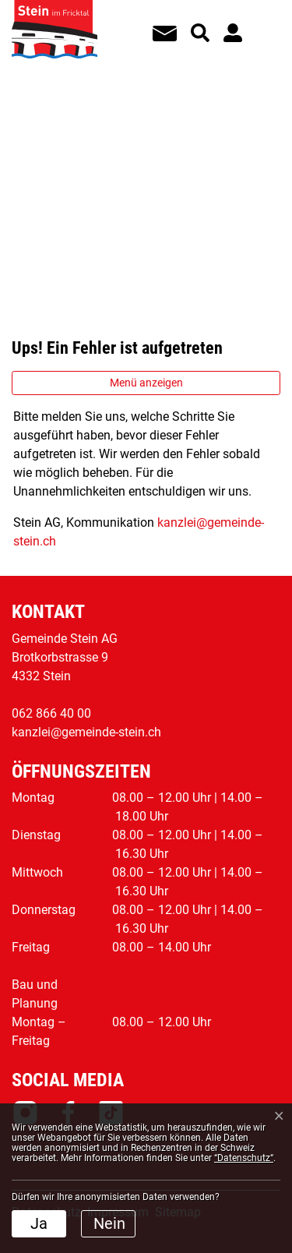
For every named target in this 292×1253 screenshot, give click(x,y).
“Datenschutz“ (243, 1157)
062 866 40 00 (51, 713)
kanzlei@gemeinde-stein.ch (86, 732)
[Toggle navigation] (261, 22)
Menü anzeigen (146, 382)
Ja (38, 1223)
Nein (109, 1223)
